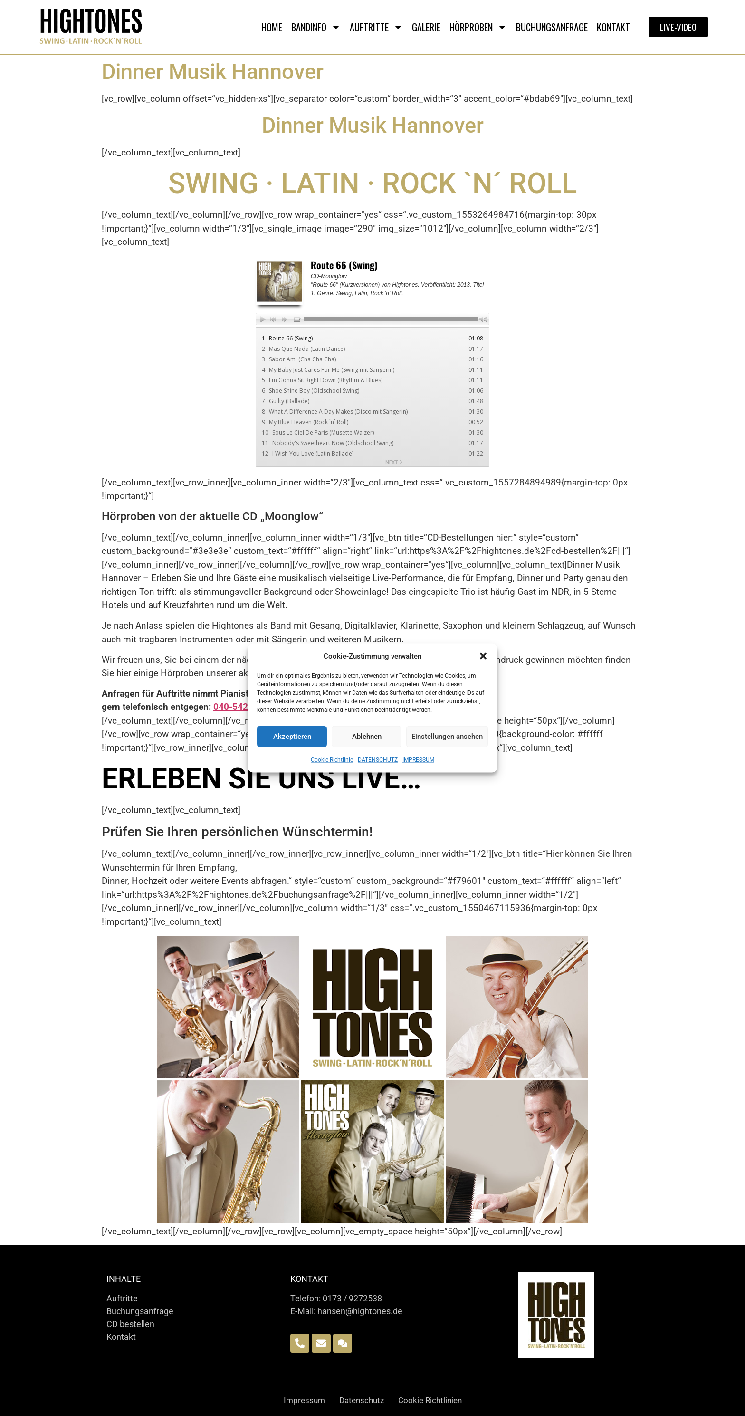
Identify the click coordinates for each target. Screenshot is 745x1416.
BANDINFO (316, 27)
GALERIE (426, 27)
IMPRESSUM (418, 759)
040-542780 (238, 706)
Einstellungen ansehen (447, 736)
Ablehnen (367, 736)
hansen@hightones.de (359, 1311)
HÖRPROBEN (478, 27)
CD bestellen (130, 1324)
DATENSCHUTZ (378, 759)
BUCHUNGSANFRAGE (552, 27)
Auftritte (122, 1298)
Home (271, 27)
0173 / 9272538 (352, 1298)
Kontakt (613, 27)
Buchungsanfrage (139, 1311)
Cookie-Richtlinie (332, 759)
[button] (483, 656)
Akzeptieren (292, 736)
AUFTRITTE (376, 27)
